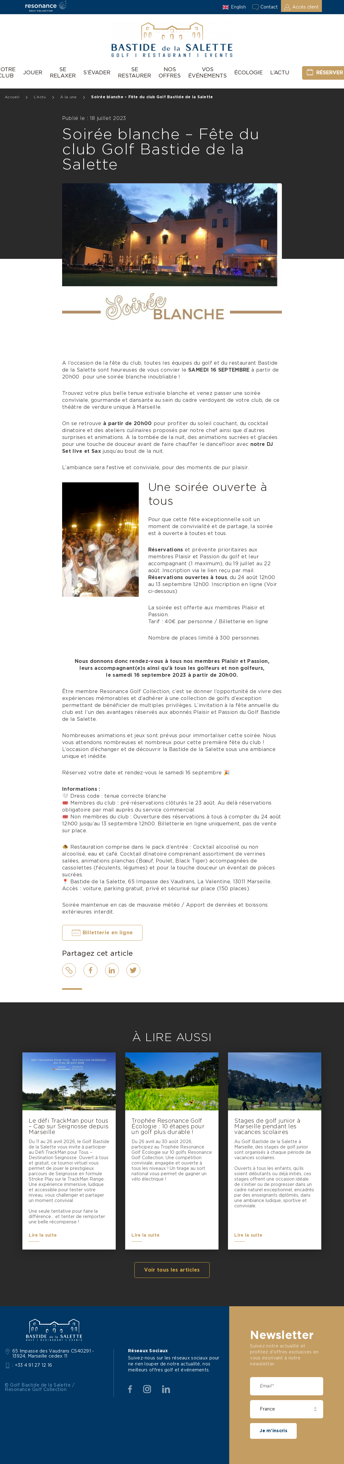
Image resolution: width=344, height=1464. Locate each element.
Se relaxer (63, 72)
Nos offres (170, 72)
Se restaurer (134, 72)
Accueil (12, 97)
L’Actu (279, 72)
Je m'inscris (273, 1431)
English (238, 7)
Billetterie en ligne (108, 932)
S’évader (96, 72)
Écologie (248, 72)
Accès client (305, 7)
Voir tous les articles (172, 1270)
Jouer (32, 72)
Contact (269, 7)
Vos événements (207, 72)
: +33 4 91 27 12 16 (32, 1365)
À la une (68, 97)
